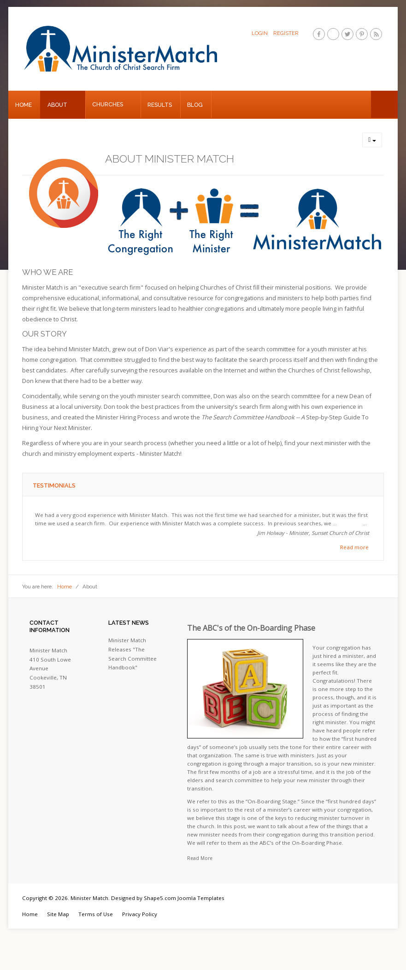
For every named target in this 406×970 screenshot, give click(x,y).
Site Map (58, 914)
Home (23, 104)
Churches (107, 104)
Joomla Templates (200, 897)
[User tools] (372, 140)
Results (159, 104)
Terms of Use (95, 914)
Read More (199, 858)
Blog (195, 104)
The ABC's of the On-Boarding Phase (251, 628)
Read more (354, 547)
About (57, 104)
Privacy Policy (139, 914)
